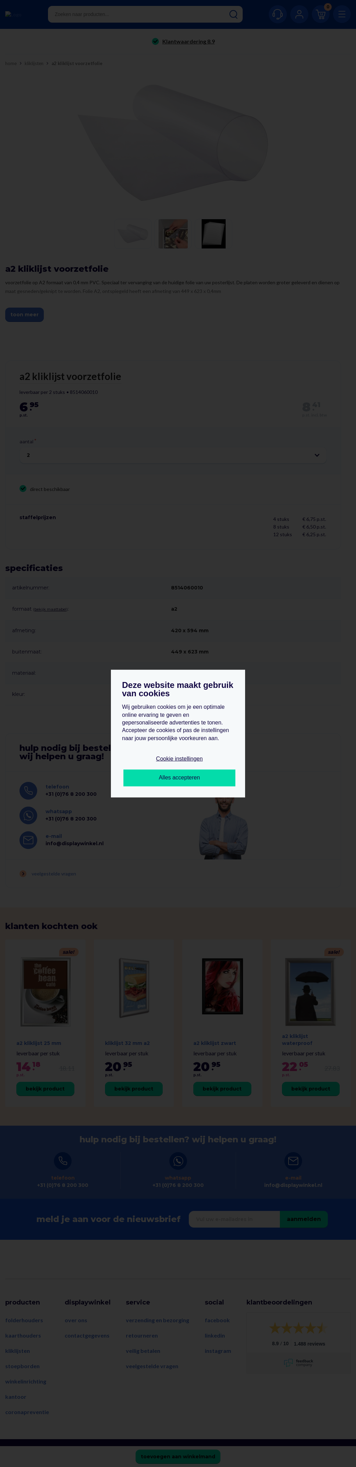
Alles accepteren (179, 777)
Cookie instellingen (179, 759)
